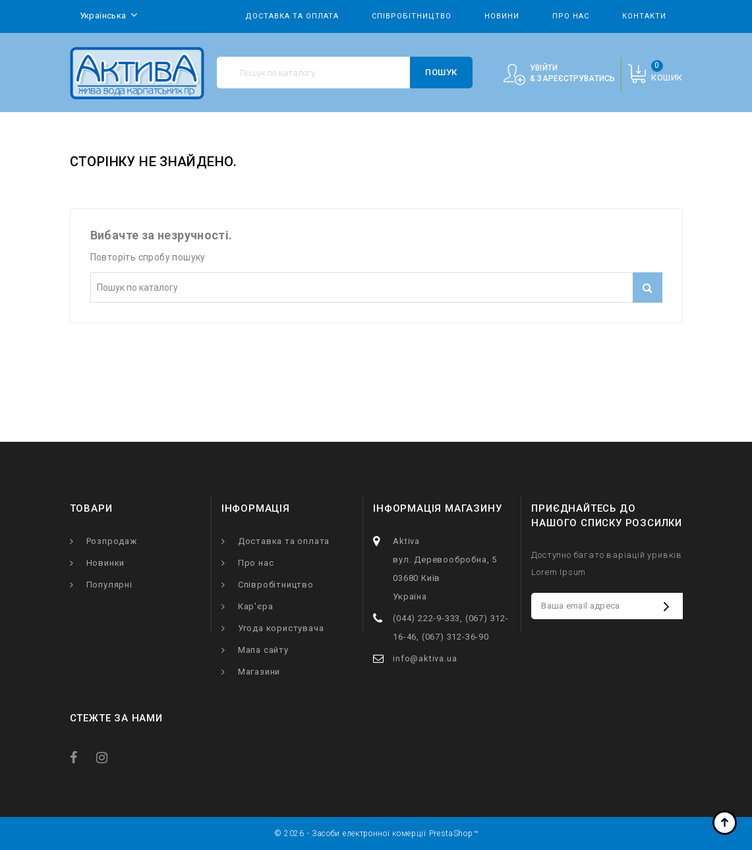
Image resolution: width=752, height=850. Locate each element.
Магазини (259, 672)
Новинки (105, 563)
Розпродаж (111, 541)
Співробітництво (411, 16)
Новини (501, 16)
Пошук (441, 72)
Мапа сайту (263, 650)
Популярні (109, 585)
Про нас (570, 16)
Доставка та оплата (292, 16)
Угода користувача (281, 628)
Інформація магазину (437, 508)
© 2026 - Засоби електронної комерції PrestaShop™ (376, 833)
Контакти (644, 16)
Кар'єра (256, 606)
